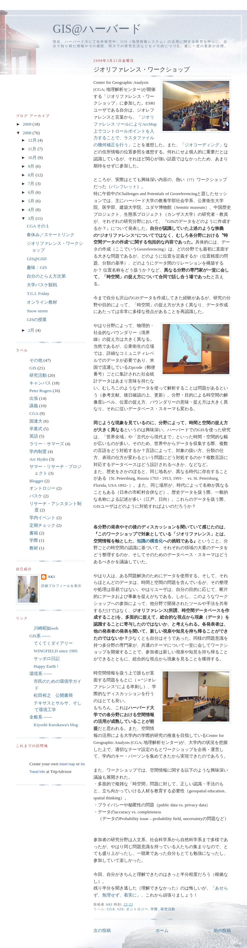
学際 (154, 909)
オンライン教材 (42, 302)
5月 (32, 200)
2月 (32, 330)
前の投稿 (222, 930)
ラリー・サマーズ (46, 443)
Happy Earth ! (43, 666)
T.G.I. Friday (38, 293)
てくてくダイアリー (51, 643)
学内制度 (38, 451)
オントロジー (137, 909)
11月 (33, 148)
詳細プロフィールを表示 (61, 586)
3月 (32, 218)
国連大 (35, 421)
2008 (27, 132)
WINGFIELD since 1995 (53, 650)
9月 (32, 166)
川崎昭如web (43, 628)
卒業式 (35, 428)
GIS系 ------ (39, 635)
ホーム (162, 930)
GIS (120, 909)
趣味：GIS (37, 267)
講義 (33, 405)
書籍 (33, 532)
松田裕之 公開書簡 (51, 695)
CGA (111, 909)
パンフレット (124, 186)
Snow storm (37, 310)
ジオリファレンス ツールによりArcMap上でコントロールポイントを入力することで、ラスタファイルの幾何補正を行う (125, 131)
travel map (67, 764)
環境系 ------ (40, 673)
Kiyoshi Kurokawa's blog (53, 724)
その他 (35, 360)
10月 (33, 157)
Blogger (36, 480)
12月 (33, 140)
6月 (32, 192)
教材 (33, 547)
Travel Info (37, 772)
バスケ (35, 495)
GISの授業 (37, 319)
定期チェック (42, 525)
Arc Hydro (38, 459)
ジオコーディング (202, 144)
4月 (32, 209)
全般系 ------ (40, 717)
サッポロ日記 (44, 658)
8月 (32, 174)
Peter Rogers (40, 390)
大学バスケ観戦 (42, 284)
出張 (33, 398)
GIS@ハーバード (97, 28)
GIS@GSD (36, 258)
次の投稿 (102, 930)
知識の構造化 (150, 540)
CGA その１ (38, 225)
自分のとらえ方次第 (46, 276)
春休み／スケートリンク (50, 234)
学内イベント (42, 517)
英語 (33, 436)
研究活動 (168, 909)
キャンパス (40, 382)
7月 (32, 183)
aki (51, 577)
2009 (27, 124)
